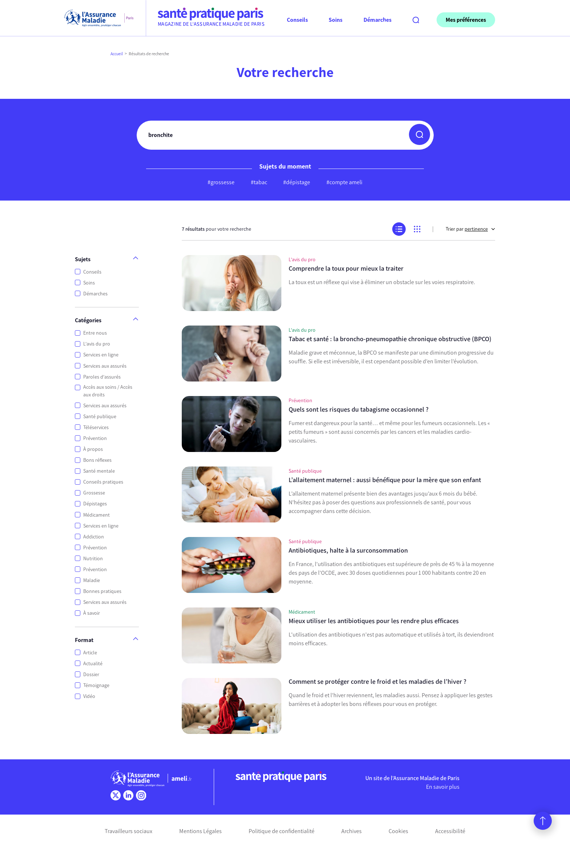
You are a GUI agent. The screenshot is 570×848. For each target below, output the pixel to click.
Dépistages (95, 504)
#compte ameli (344, 182)
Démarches (95, 294)
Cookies (398, 831)
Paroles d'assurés (102, 377)
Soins (89, 283)
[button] (419, 134)
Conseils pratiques (103, 482)
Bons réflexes (97, 460)
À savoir (91, 613)
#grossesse (221, 182)
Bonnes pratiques (102, 591)
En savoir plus (442, 786)
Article (90, 653)
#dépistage (296, 182)
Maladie (91, 580)
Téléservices (96, 427)
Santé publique (99, 416)
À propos (93, 449)
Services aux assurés (105, 366)
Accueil (117, 53)
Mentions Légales (200, 831)
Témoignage (96, 685)
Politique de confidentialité (281, 831)
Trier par (470, 229)
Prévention (95, 438)
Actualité (93, 664)
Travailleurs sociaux (128, 831)
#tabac (259, 182)
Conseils (92, 272)
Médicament (96, 515)
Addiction (93, 537)
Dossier (91, 674)
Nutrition (93, 559)
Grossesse (94, 493)
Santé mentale (99, 471)
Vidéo (89, 696)
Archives (351, 831)
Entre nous (95, 333)
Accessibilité (450, 831)
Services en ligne (101, 355)
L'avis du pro (96, 344)
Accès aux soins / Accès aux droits (107, 391)
